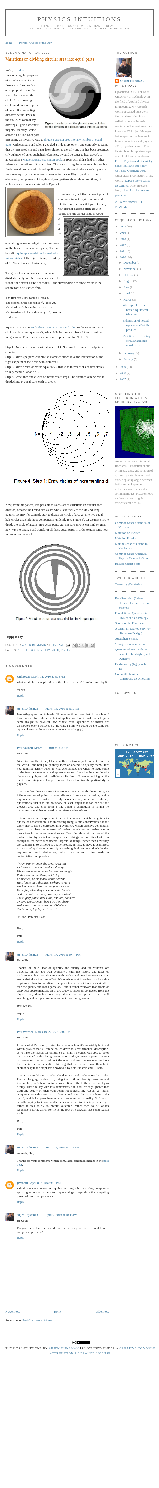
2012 (123, 245)
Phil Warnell (25, 1031)
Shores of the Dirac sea (129, 623)
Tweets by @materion (128, 584)
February (129, 353)
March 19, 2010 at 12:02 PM (52, 1031)
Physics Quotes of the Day (35, 42)
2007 (123, 379)
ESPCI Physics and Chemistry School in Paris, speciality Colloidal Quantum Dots (134, 166)
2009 (123, 367)
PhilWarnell (25, 747)
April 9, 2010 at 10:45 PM (61, 1215)
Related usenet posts (127, 563)
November (130, 268)
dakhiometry (40, 650)
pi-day (65, 650)
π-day (20, 70)
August (128, 281)
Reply (20, 695)
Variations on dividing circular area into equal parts (136, 340)
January (128, 359)
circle (23, 650)
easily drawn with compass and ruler (52, 327)
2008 (123, 373)
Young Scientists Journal (130, 644)
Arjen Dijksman (27, 708)
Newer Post (12, 1311)
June (126, 287)
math (55, 650)
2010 (123, 257)
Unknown (23, 676)
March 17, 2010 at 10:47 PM (63, 954)
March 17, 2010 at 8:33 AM (51, 747)
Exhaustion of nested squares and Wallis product (136, 325)
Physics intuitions (79, 19)
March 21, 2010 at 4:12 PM (62, 1147)
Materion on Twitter (127, 533)
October (128, 275)
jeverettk (23, 1183)
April (127, 293)
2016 (123, 232)
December (130, 262)
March (127, 299)
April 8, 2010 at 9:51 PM (45, 1183)
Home (8, 42)
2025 (123, 226)
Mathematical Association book (42, 159)
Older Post (102, 1311)
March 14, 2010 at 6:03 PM (48, 676)
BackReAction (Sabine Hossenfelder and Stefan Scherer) (132, 603)
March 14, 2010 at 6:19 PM (62, 708)
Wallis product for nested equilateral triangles (135, 309)
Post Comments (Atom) (37, 1320)
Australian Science (126, 638)
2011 (123, 251)
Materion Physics (126, 538)
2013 (123, 239)
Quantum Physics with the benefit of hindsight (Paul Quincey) (132, 654)
